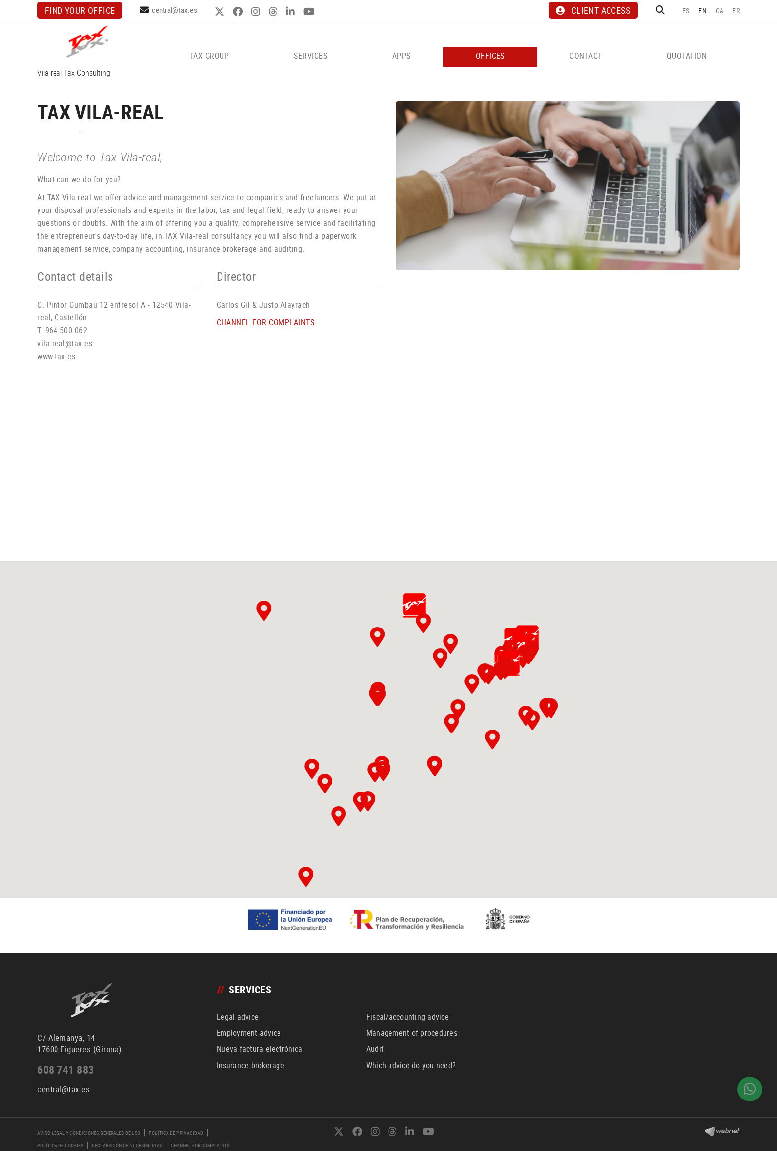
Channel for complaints (200, 1145)
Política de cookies (60, 1145)
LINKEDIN (291, 12)
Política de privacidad (176, 1132)
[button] (311, 769)
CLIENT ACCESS (593, 10)
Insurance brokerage (250, 1065)
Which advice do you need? (411, 1065)
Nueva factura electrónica (259, 1049)
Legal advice (238, 1016)
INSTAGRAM (257, 12)
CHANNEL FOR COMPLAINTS (265, 322)
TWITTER (221, 12)
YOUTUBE (310, 12)
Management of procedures (411, 1032)
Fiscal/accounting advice (407, 1016)
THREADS (274, 12)
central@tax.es (174, 10)
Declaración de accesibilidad (127, 1145)
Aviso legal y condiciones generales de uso (88, 1132)
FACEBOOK (239, 12)
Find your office (80, 10)
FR (736, 10)
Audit (375, 1049)
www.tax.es (56, 356)
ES (686, 10)
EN (702, 10)
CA (720, 10)
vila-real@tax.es (64, 343)
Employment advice (249, 1032)
